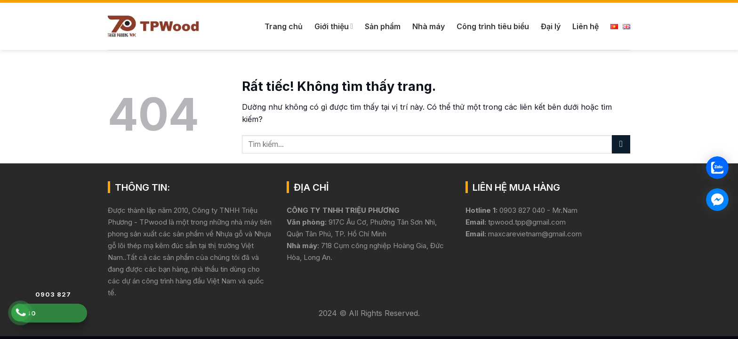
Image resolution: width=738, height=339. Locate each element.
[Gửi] (621, 144)
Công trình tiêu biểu (493, 26)
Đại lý (551, 26)
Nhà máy (428, 26)
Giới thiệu (333, 26)
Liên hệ (585, 26)
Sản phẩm (383, 26)
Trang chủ (284, 26)
